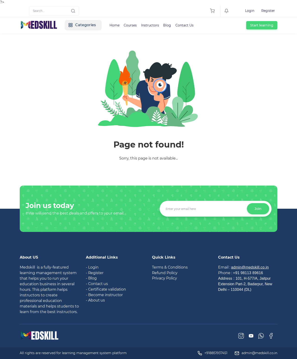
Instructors (152, 25)
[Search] (54, 11)
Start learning (261, 25)
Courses (132, 25)
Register (268, 11)
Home (116, 25)
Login (249, 11)
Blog (170, 25)
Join (258, 209)
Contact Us (187, 25)
